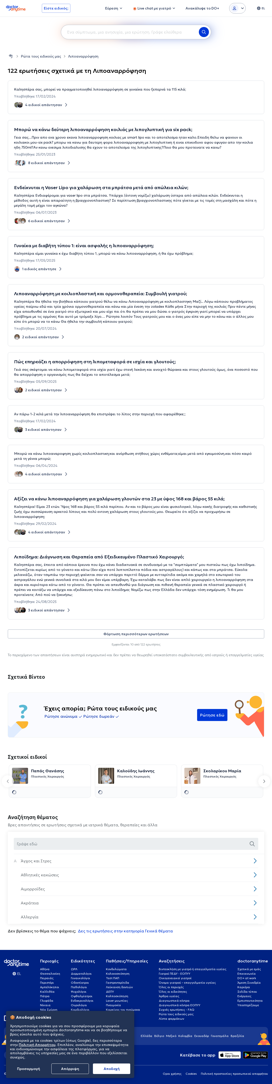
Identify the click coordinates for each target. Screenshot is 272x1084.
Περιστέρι (47, 982)
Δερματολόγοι (81, 973)
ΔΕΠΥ (110, 991)
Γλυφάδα (46, 1000)
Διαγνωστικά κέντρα (174, 1000)
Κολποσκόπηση (117, 996)
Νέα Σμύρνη (48, 1009)
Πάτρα (45, 996)
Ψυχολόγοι (78, 991)
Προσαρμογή (28, 1068)
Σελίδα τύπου (247, 991)
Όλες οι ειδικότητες (173, 991)
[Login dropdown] (237, 8)
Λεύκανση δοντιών (119, 987)
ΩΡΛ (74, 969)
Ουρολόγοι (79, 1005)
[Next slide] (264, 781)
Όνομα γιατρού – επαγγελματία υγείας (187, 982)
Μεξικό (171, 1036)
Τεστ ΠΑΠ (112, 978)
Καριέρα (243, 987)
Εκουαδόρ (201, 1036)
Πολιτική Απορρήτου (37, 1044)
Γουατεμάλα (220, 1036)
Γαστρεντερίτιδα (117, 982)
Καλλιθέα (47, 991)
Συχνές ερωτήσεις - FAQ (176, 1009)
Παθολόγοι (79, 987)
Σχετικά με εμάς (249, 969)
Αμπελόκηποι (49, 987)
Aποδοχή (112, 1068)
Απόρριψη (70, 1068)
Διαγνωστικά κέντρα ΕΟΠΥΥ (179, 1005)
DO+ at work (246, 978)
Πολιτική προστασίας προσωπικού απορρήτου (234, 1073)
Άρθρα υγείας (169, 996)
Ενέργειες (244, 996)
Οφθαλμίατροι (81, 996)
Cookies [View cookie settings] (191, 1073)
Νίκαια (45, 1005)
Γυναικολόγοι (80, 978)
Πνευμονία (113, 1005)
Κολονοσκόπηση (117, 973)
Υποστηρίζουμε (248, 1005)
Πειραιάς (47, 978)
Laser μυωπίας (117, 1000)
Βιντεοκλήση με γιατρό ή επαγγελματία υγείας (192, 969)
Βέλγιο (159, 1036)
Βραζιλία (237, 1036)
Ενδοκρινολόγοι (82, 1000)
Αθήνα (45, 969)
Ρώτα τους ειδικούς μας (41, 56)
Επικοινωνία (246, 973)
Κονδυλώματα (116, 969)
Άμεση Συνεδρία (249, 982)
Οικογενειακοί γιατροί (175, 978)
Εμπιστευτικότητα (250, 1000)
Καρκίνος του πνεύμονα (123, 1009)
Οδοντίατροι (80, 982)
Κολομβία (185, 1036)
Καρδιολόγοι (80, 1009)
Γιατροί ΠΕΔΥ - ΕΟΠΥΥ (174, 973)
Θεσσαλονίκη (50, 973)
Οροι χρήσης (172, 1073)
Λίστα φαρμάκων (171, 1018)
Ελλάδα (146, 1036)
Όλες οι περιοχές (171, 987)
